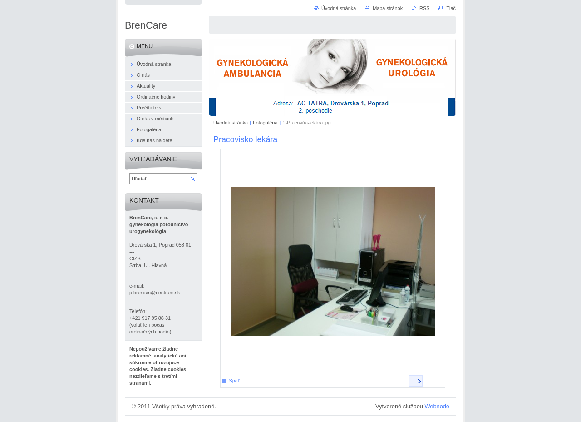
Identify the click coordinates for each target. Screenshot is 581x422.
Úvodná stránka (230, 122)
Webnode (436, 406)
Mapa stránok (388, 8)
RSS (424, 8)
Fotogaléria (265, 122)
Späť (234, 380)
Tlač (451, 8)
